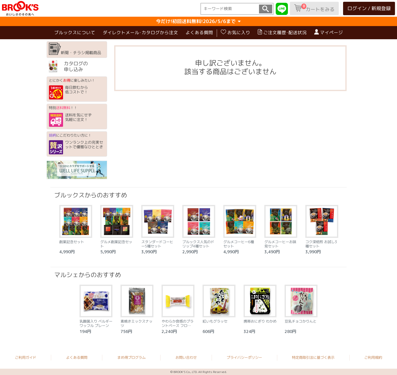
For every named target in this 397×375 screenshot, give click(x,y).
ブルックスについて (74, 33)
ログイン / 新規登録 (369, 8)
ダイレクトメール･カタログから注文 (140, 33)
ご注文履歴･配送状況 (282, 32)
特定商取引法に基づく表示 (313, 357)
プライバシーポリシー (244, 357)
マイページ (328, 32)
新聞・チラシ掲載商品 (75, 49)
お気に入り (235, 32)
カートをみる (314, 8)
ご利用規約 (373, 357)
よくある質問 (199, 33)
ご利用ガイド (25, 357)
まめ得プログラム (131, 357)
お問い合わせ (186, 357)
